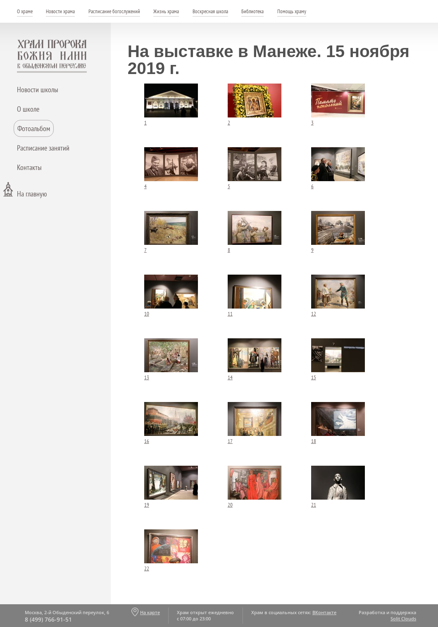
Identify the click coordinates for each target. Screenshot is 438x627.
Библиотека (252, 11)
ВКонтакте (324, 612)
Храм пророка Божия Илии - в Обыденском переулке (52, 56)
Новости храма (60, 11)
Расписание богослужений (114, 11)
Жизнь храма (166, 11)
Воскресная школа (210, 11)
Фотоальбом (33, 128)
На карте (150, 612)
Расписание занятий (43, 148)
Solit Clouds (403, 618)
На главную (32, 194)
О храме (25, 11)
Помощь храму (291, 11)
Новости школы (37, 89)
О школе (28, 109)
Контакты (29, 167)
